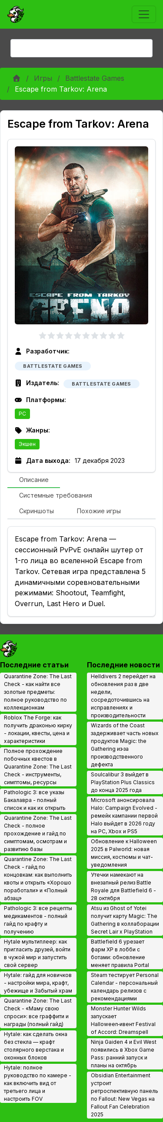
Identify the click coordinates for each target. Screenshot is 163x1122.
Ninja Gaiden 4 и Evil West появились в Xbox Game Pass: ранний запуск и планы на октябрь (123, 1054)
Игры (43, 78)
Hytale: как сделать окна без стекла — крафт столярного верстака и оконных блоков (35, 1046)
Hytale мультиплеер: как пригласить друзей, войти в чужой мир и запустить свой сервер (37, 953)
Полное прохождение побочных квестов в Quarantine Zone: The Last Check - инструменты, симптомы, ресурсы (38, 766)
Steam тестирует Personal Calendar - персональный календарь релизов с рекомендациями (125, 987)
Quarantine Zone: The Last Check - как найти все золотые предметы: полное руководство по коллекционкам (38, 692)
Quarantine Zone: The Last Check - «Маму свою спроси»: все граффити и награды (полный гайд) (38, 1012)
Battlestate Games (94, 78)
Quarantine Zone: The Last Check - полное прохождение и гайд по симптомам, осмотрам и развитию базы (38, 833)
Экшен (27, 444)
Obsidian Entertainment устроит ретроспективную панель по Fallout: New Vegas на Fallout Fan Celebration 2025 (124, 1095)
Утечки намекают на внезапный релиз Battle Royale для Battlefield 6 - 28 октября (123, 886)
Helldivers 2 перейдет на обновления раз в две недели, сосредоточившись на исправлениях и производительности (123, 696)
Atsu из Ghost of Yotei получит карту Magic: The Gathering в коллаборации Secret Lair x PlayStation (125, 920)
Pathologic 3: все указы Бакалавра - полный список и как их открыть (35, 800)
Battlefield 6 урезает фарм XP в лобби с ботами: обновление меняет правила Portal (120, 953)
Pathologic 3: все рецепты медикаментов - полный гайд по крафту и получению (38, 920)
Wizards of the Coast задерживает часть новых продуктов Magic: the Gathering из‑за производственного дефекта (125, 745)
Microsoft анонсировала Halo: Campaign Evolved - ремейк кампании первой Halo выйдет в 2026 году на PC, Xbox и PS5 (124, 816)
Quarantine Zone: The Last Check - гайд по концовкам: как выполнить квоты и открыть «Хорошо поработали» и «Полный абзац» (38, 878)
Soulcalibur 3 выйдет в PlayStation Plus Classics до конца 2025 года (123, 782)
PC (22, 413)
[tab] (33, 480)
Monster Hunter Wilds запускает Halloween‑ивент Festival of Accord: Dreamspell (123, 1020)
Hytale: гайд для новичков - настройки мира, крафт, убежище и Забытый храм (38, 983)
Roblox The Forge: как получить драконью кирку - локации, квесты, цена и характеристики (38, 729)
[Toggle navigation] (144, 14)
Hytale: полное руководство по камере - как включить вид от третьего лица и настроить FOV (37, 1083)
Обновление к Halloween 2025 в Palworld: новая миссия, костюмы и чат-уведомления (124, 853)
